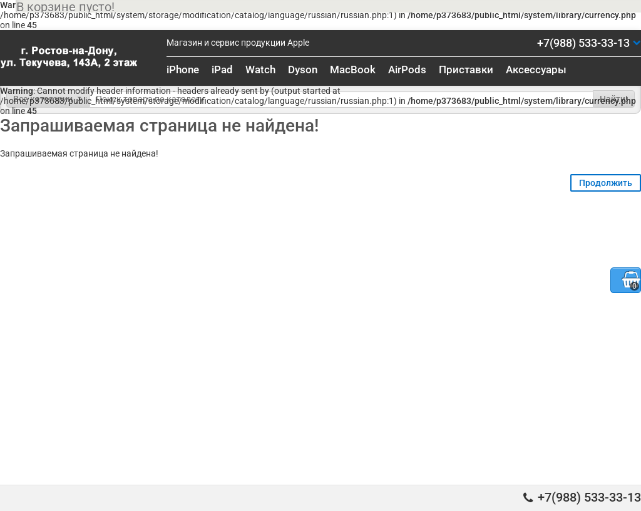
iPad (222, 69)
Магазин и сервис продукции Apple (238, 43)
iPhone (183, 69)
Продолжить (605, 183)
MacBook (353, 69)
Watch (260, 69)
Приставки (466, 69)
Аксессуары (536, 69)
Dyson (302, 69)
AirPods (407, 69)
